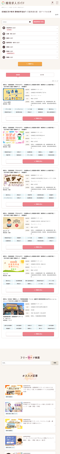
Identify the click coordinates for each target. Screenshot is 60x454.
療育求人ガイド (5, 7)
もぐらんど (6, 188)
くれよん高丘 (7, 145)
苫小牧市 (15, 7)
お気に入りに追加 (14, 118)
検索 (55, 363)
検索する (30, 64)
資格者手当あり (21, 7)
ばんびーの (6, 231)
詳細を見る (39, 118)
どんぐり (5, 274)
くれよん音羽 (7, 102)
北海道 (10, 7)
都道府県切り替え (39, 22)
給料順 (42, 75)
